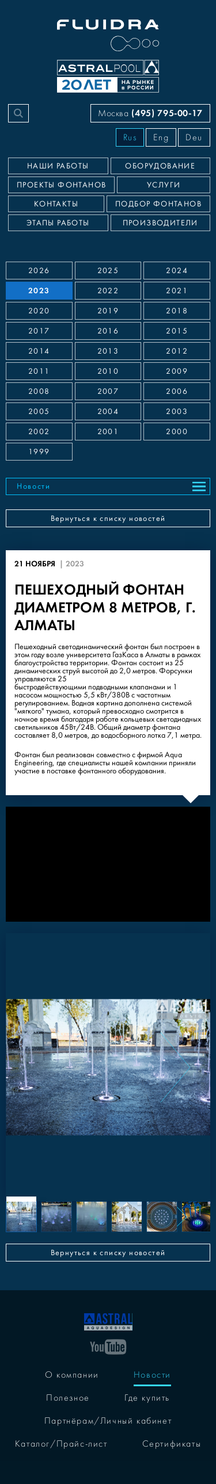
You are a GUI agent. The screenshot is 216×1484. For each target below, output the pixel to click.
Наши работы (58, 166)
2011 (39, 371)
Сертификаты (172, 1444)
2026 (39, 270)
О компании (72, 1375)
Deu (194, 137)
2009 (177, 371)
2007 (108, 391)
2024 (177, 270)
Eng (161, 137)
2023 (39, 291)
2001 (108, 431)
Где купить (147, 1398)
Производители (160, 223)
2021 (177, 291)
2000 (177, 431)
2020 (39, 311)
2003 (177, 411)
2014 (39, 351)
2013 (108, 351)
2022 (108, 291)
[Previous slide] (41, 1067)
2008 (39, 391)
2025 (108, 270)
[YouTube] (108, 1346)
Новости (34, 486)
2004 (108, 411)
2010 (108, 371)
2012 (177, 351)
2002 (39, 431)
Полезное (68, 1398)
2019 (108, 311)
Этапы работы (58, 223)
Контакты (56, 204)
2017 (39, 331)
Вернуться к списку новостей (108, 518)
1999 (39, 452)
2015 (177, 331)
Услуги (163, 185)
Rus (130, 137)
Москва (150, 113)
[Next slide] (175, 1067)
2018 (177, 311)
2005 (39, 411)
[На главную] (108, 1321)
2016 (108, 331)
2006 (177, 391)
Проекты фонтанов (61, 185)
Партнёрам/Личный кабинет (108, 1421)
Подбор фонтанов (158, 204)
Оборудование (160, 166)
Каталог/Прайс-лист (61, 1444)
